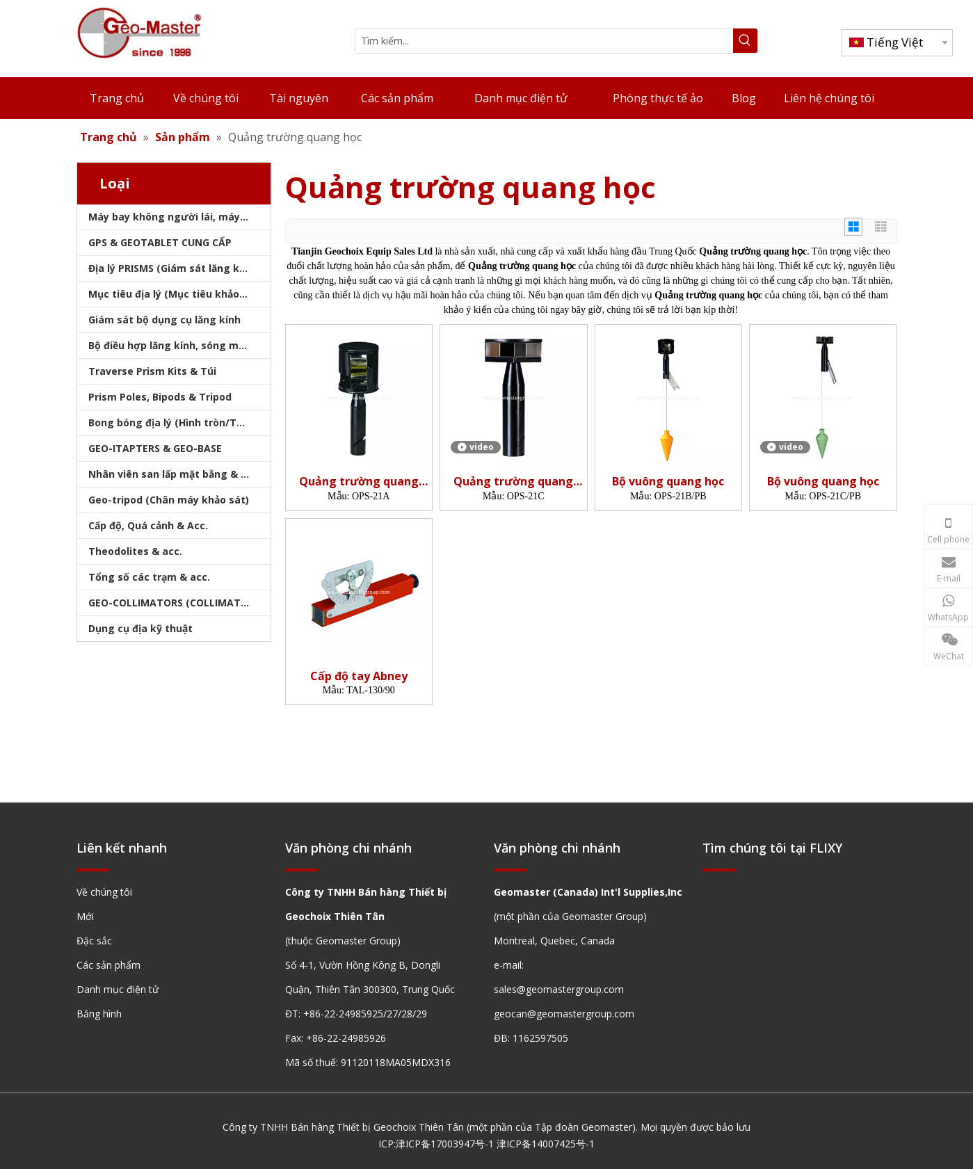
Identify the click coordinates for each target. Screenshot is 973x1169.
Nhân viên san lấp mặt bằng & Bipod (178, 474)
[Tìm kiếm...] (544, 41)
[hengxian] (93, 870)
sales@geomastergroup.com (559, 989)
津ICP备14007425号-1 (546, 1143)
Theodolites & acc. (135, 551)
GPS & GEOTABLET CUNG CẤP (160, 242)
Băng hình (99, 1013)
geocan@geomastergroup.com (564, 1013)
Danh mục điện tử (118, 989)
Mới (85, 916)
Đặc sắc (94, 940)
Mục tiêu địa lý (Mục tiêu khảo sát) (175, 293)
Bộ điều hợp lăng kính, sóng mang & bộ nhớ (179, 345)
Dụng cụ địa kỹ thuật (140, 628)
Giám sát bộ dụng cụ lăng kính (164, 319)
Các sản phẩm (108, 965)
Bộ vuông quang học (668, 481)
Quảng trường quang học (359, 481)
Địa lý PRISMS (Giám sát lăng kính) (173, 268)
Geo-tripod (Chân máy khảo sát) (168, 499)
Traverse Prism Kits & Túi (152, 371)
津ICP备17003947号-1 (445, 1143)
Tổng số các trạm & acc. (149, 576)
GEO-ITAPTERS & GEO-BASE (155, 448)
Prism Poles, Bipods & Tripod (160, 396)
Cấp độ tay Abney (359, 676)
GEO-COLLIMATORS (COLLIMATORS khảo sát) (179, 602)
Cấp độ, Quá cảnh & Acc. (148, 525)
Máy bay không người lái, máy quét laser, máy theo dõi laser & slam (179, 216)
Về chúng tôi (104, 891)
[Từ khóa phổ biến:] (745, 41)
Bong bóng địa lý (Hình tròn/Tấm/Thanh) (179, 422)
